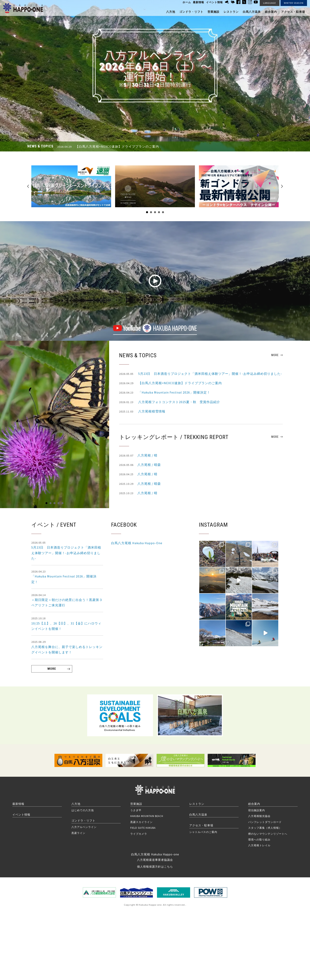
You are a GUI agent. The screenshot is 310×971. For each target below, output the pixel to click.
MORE (275, 355)
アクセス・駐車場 (293, 12)
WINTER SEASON (293, 2)
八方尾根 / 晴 (138, 455)
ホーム (187, 2)
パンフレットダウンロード (265, 822)
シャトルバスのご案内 (203, 832)
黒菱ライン (78, 833)
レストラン (231, 12)
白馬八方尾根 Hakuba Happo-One (136, 543)
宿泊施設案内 (256, 810)
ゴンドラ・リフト (191, 12)
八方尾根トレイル (259, 845)
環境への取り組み (259, 839)
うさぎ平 (135, 810)
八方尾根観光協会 (259, 816)
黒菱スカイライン (141, 822)
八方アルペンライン (84, 827)
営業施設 (213, 12)
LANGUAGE (269, 2)
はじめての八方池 (82, 810)
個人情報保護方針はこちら (155, 866)
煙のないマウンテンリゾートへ (267, 833)
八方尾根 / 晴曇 (140, 465)
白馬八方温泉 (252, 12)
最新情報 (198, 2)
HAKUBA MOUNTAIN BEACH (146, 816)
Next (282, 186)
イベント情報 (214, 2)
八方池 (170, 12)
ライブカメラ (138, 833)
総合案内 (271, 12)
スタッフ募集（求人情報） (265, 827)
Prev (28, 186)
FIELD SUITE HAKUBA (143, 827)
